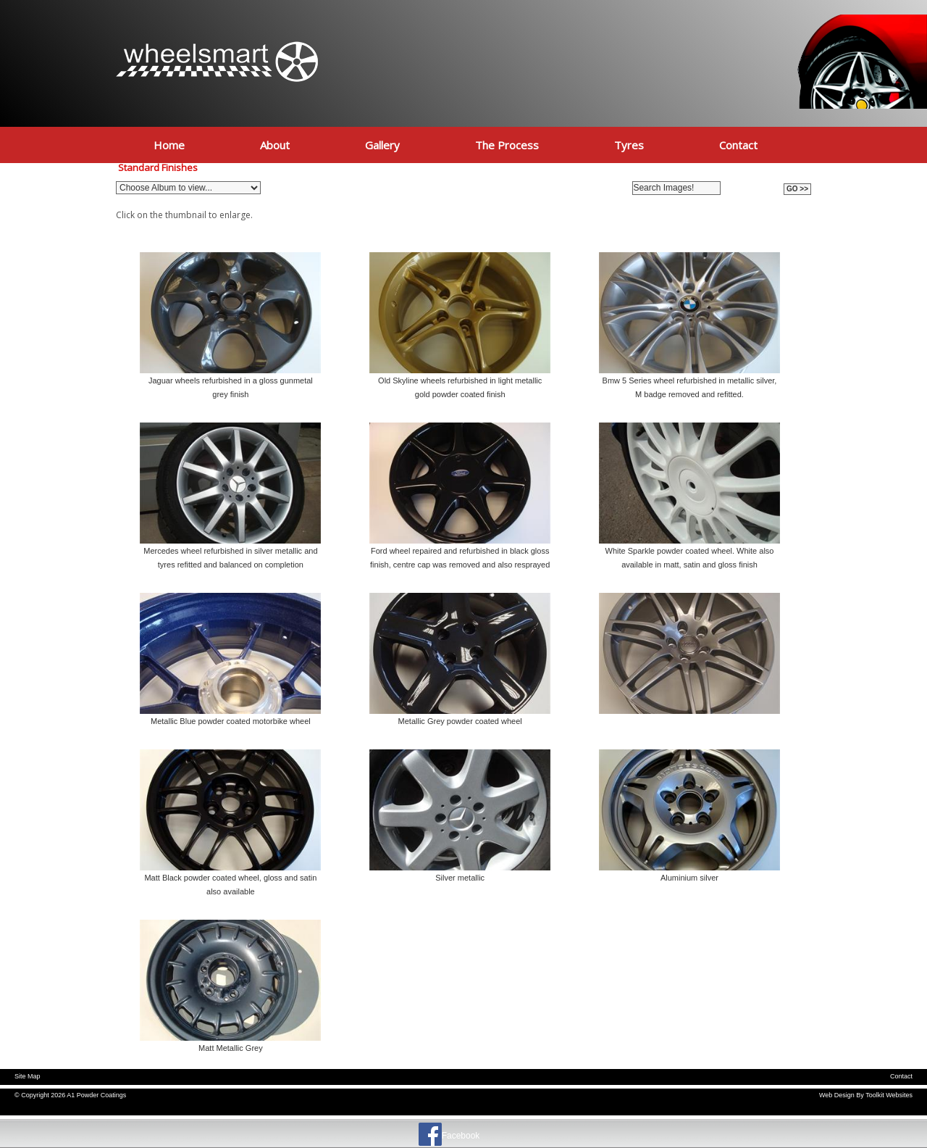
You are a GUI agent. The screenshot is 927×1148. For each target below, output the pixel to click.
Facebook (461, 1136)
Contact (738, 145)
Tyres (629, 145)
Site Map (27, 1076)
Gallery (382, 145)
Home (169, 145)
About (275, 145)
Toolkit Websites (889, 1095)
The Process (507, 145)
